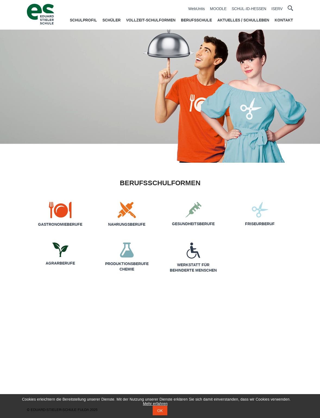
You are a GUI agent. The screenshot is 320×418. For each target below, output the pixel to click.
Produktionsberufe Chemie (127, 266)
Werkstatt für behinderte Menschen (193, 267)
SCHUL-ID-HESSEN (249, 9)
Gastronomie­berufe (60, 224)
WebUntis (196, 9)
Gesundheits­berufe (193, 224)
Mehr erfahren (155, 403)
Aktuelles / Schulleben (243, 20)
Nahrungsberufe (126, 224)
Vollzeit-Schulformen (150, 20)
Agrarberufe (60, 263)
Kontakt (284, 20)
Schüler (111, 20)
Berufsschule (196, 20)
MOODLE (218, 9)
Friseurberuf (260, 224)
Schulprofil (83, 20)
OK (160, 410)
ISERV (277, 9)
